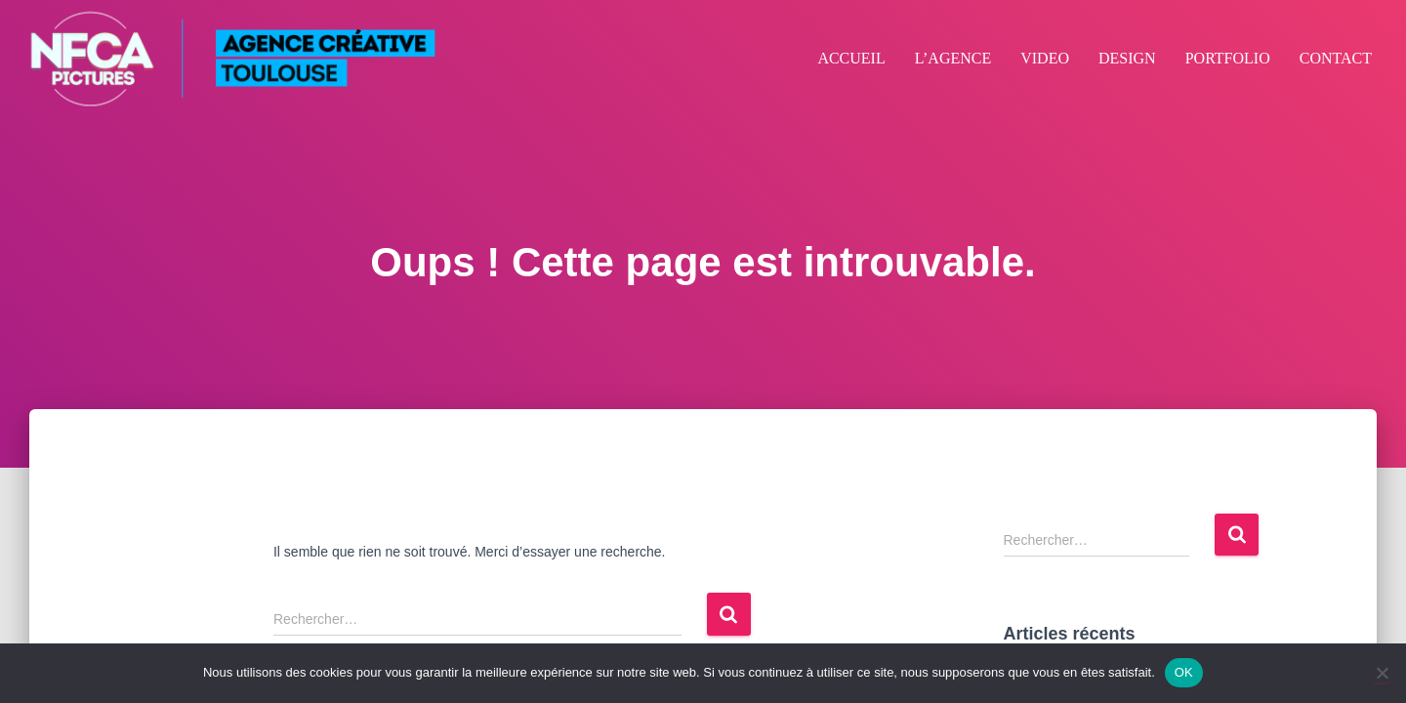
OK (1184, 672)
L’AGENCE (953, 58)
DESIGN (1127, 58)
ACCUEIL (851, 58)
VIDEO (1044, 58)
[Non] (1381, 672)
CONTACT (1336, 58)
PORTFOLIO (1227, 58)
